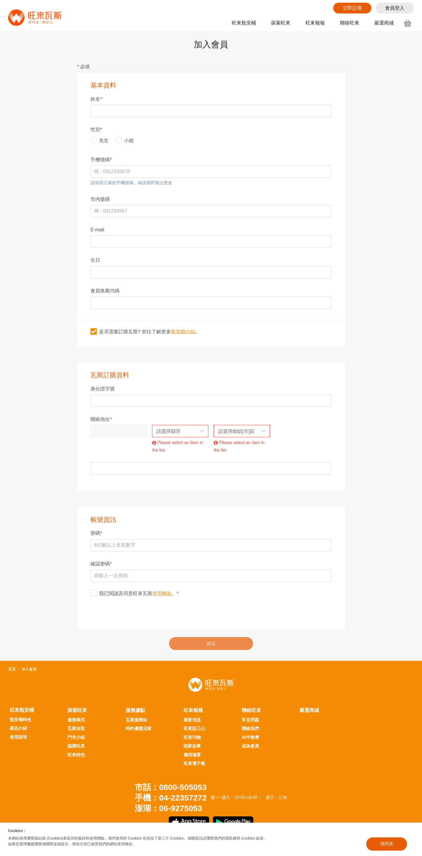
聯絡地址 (101, 419)
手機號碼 (101, 159)
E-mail (97, 229)
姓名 (96, 99)
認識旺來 (76, 746)
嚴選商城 (384, 23)
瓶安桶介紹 (183, 331)
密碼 (96, 533)
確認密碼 (101, 564)
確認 (211, 643)
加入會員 (29, 669)
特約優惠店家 (139, 728)
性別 (96, 129)
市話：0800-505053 (171, 787)
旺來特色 (76, 755)
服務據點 (135, 710)
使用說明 (18, 737)
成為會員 (250, 746)
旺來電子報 (194, 763)
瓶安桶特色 (20, 719)
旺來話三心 (194, 728)
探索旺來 (280, 23)
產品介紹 (18, 728)
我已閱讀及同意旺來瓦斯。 (134, 593)
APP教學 (250, 737)
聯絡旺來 (349, 23)
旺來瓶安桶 (244, 23)
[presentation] (131, 613)
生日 (95, 260)
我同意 (386, 843)
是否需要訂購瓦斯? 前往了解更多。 (145, 331)
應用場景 (192, 755)
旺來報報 (315, 23)
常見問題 (250, 720)
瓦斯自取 (76, 728)
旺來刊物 (192, 737)
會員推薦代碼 (104, 291)
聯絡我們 (250, 728)
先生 (99, 140)
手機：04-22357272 (171, 797)
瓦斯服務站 (136, 720)
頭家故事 (192, 746)
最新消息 (192, 720)
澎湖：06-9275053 (168, 808)
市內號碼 (100, 199)
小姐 (124, 140)
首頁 (12, 669)
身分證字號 (102, 389)
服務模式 (76, 720)
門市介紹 (76, 737)
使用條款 (162, 593)
